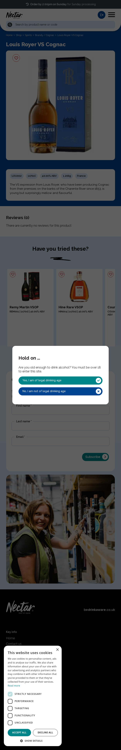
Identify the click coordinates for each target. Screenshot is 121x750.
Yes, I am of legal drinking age (62, 380)
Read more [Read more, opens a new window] (14, 685)
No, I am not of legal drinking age (62, 391)
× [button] (57, 649)
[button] (33, 740)
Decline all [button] (45, 732)
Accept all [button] (19, 732)
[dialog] (33, 696)
